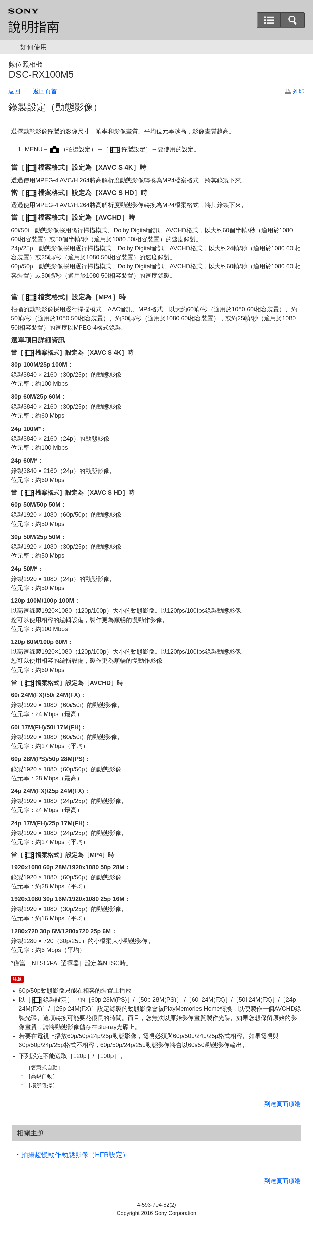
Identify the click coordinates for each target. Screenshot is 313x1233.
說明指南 (33, 26)
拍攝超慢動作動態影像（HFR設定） (75, 1154)
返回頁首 (45, 91)
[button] (292, 20)
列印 (299, 91)
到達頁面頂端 (282, 1104)
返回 (14, 91)
